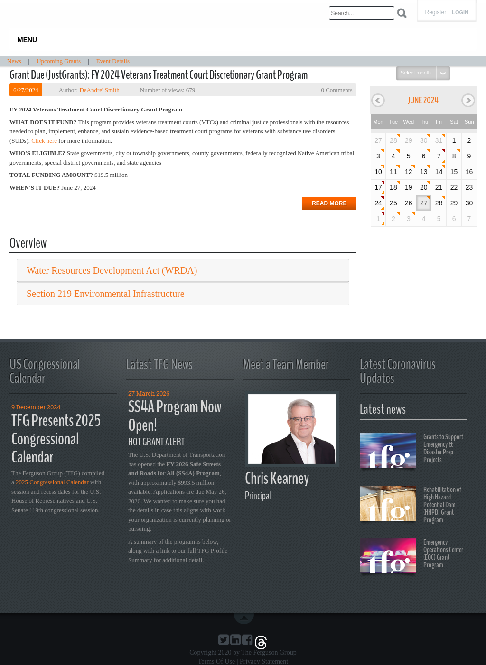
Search (402, 13)
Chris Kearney (277, 478)
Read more (329, 203)
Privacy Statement (264, 661)
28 (393, 140)
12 (408, 171)
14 (439, 171)
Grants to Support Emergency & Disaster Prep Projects (411, 452)
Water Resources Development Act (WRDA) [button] (112, 270)
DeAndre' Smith (99, 89)
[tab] (183, 270)
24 (378, 203)
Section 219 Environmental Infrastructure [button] (106, 293)
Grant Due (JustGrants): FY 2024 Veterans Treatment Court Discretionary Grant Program (158, 75)
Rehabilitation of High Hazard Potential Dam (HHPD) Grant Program (410, 504)
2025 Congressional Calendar (52, 482)
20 (424, 187)
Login (460, 12)
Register (435, 12)
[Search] (361, 13)
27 (424, 203)
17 (378, 187)
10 (378, 171)
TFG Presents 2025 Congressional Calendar (56, 438)
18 (393, 187)
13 (424, 171)
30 (424, 140)
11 (393, 171)
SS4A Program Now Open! (175, 416)
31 (439, 140)
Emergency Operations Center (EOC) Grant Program (411, 557)
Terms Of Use (216, 661)
